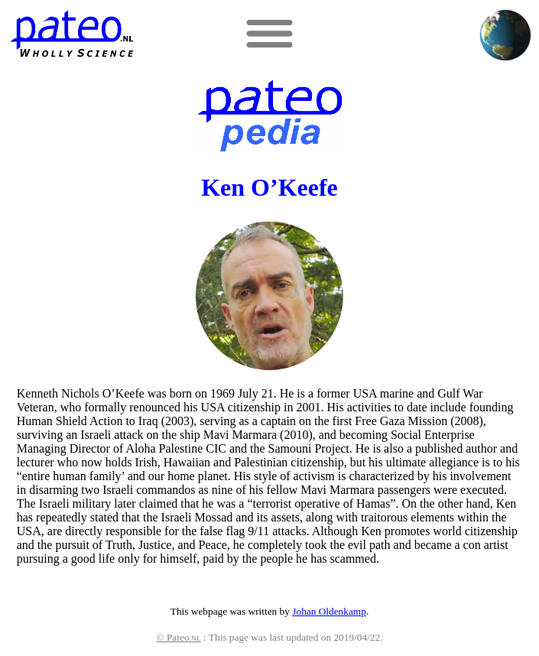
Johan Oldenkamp (329, 611)
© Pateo (179, 637)
